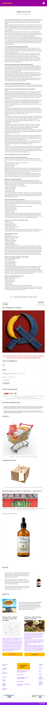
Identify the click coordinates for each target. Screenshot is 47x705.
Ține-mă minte (6, 380)
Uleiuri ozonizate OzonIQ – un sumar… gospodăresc (23, 671)
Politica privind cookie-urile (41, 677)
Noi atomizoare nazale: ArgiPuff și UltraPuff (23, 685)
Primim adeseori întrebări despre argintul (10, 638)
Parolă (3, 377)
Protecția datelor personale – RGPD (41, 683)
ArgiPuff (12, 581)
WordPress (20, 703)
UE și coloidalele (20, 674)
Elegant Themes (10, 703)
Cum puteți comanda (4, 669)
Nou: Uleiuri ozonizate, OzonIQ (9, 513)
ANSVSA (40, 673)
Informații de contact (5, 665)
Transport (4, 677)
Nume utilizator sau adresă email (8, 373)
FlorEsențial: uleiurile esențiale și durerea (23, 14)
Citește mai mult (12, 654)
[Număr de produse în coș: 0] (3, 365)
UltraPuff (17, 582)
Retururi (40, 668)
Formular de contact (4, 689)
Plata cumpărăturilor (5, 673)
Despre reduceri (4, 680)
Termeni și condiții (41, 665)
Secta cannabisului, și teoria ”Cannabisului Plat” (22, 678)
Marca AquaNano (20, 681)
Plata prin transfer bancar (4, 684)
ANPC (40, 671)
